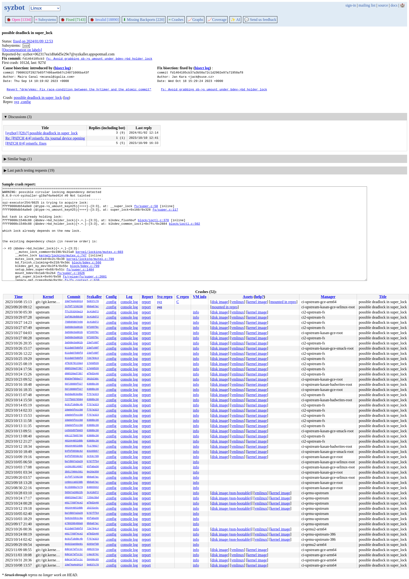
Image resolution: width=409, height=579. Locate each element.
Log (129, 297)
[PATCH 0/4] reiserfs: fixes (25, 143)
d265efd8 (93, 544)
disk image (220, 302)
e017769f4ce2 (74, 503)
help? (259, 297)
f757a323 (93, 394)
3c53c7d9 (93, 456)
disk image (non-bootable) (231, 493)
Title (382, 297)
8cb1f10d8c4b (74, 404)
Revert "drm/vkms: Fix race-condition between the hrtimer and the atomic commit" (79, 89)
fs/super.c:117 (165, 214)
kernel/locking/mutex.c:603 (99, 265)
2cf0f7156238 (74, 306)
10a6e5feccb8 (74, 410)
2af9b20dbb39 (74, 317)
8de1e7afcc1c (74, 549)
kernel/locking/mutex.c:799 (90, 273)
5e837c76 (93, 301)
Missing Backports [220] (143, 20)
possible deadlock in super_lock (38, 98)
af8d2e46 (93, 373)
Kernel (48, 297)
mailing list (367, 5)
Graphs (195, 20)
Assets (248, 297)
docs (393, 5)
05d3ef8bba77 (74, 379)
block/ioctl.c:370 (153, 227)
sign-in (350, 5)
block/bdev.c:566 (86, 278)
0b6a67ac (93, 306)
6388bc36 (93, 384)
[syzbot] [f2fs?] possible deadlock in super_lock (41, 133)
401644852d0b (74, 441)
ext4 (26, 45)
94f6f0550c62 (74, 451)
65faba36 (93, 466)
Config (111, 297)
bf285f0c (93, 327)
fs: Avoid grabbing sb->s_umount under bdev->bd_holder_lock (99, 58)
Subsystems (45, 20)
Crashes (175, 20)
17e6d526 (93, 363)
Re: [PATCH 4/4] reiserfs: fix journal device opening (45, 138)
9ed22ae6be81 (74, 544)
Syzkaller (94, 297)
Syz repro (164, 297)
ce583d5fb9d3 (74, 430)
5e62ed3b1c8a (74, 518)
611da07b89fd (74, 348)
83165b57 (93, 451)
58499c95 (93, 559)
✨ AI (235, 20)
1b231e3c (93, 508)
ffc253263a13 (74, 311)
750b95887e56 (74, 322)
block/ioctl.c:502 (184, 231)
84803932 (93, 487)
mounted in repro (283, 302)
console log (129, 302)
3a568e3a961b (74, 327)
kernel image (257, 302)
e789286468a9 (74, 523)
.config (25, 102)
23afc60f (93, 342)
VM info (199, 297)
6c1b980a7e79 (74, 487)
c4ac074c (93, 554)
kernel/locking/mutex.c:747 (63, 269)
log (66, 98)
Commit (73, 297)
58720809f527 (74, 384)
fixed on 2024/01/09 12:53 (33, 41)
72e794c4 (93, 358)
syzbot (14, 7)
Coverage (216, 20)
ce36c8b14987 (74, 466)
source (383, 5)
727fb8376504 (74, 399)
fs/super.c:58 (146, 210)
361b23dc (93, 379)
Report (147, 297)
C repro (182, 297)
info (196, 312)
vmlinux (237, 302)
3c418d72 (93, 311)
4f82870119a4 (74, 363)
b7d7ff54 (93, 461)
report (146, 302)
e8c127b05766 (74, 435)
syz (16, 102)
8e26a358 (93, 472)
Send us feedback (260, 20)
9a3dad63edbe (74, 394)
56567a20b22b (74, 492)
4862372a (93, 549)
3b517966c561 (74, 472)
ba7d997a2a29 (74, 461)
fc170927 (93, 446)
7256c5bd (93, 497)
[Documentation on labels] (22, 50)
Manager (328, 297)
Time (18, 297)
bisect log (62, 68)
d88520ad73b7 (74, 368)
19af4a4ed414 (74, 301)
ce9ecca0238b (74, 482)
